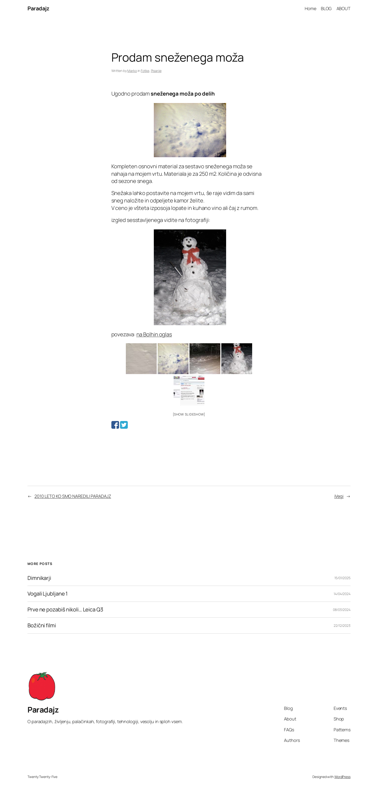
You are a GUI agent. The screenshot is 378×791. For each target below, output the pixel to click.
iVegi (339, 496)
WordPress (342, 776)
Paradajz (38, 8)
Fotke (145, 70)
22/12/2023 (342, 625)
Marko (132, 70)
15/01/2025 (342, 578)
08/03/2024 (342, 609)
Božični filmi (41, 625)
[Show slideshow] (189, 414)
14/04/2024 (342, 593)
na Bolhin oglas (154, 334)
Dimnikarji (39, 578)
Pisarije (156, 70)
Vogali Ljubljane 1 (47, 594)
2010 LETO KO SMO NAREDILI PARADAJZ (72, 496)
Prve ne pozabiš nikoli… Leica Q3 (65, 610)
